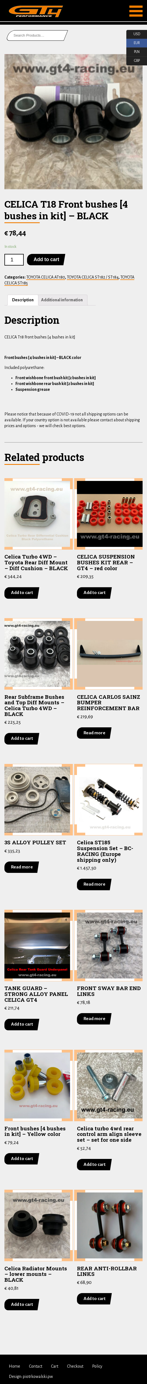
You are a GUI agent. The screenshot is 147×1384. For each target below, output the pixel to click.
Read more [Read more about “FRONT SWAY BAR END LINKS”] (94, 1018)
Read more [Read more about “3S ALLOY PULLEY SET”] (22, 867)
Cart (54, 1366)
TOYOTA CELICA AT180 (45, 277)
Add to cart (46, 259)
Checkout (75, 1366)
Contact (35, 1366)
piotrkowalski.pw (38, 1376)
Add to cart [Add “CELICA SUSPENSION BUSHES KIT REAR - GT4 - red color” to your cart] (95, 592)
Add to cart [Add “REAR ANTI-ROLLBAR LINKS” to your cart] (95, 1298)
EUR (133, 43)
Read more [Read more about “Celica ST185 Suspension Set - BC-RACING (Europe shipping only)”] (94, 884)
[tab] (22, 300)
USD (133, 34)
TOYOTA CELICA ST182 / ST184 (93, 277)
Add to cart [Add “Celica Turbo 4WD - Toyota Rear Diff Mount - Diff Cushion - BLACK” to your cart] (22, 592)
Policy (97, 1366)
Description (23, 300)
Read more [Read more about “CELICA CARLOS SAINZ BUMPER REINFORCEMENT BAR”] (94, 732)
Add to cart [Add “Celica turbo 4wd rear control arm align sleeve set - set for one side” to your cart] (95, 1164)
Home (14, 1366)
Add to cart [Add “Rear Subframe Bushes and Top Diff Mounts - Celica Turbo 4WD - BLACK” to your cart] (22, 738)
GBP (133, 61)
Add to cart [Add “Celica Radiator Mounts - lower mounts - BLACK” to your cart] (22, 1304)
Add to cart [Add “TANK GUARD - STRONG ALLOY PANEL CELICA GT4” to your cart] (22, 1024)
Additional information (62, 300)
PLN (133, 52)
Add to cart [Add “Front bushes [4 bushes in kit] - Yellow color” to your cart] (22, 1158)
